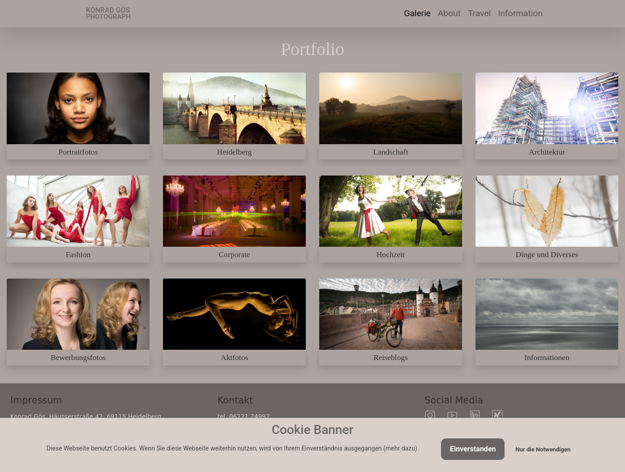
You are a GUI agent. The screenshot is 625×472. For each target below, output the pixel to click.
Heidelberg (234, 151)
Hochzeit (391, 254)
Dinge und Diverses (547, 254)
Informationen (546, 357)
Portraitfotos (78, 151)
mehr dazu (400, 448)
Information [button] (520, 13)
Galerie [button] (417, 13)
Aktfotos (234, 357)
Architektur (547, 151)
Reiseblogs (390, 357)
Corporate (234, 254)
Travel (481, 12)
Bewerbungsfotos (78, 357)
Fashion (78, 254)
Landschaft (390, 151)
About (449, 13)
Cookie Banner (313, 429)
